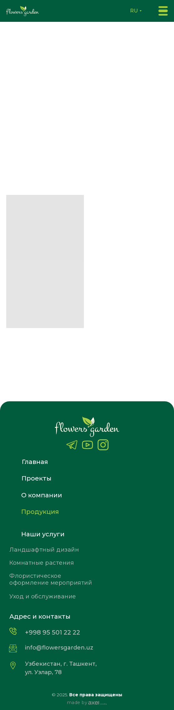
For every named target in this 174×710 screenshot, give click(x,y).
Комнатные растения (41, 562)
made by (77, 702)
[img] (103, 444)
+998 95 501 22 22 (52, 632)
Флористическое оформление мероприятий (50, 579)
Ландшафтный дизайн (44, 549)
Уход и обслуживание (42, 596)
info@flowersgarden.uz (59, 647)
